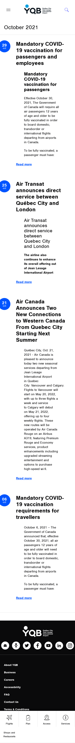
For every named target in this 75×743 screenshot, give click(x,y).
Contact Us (11, 702)
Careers (9, 679)
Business (10, 672)
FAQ (6, 694)
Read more (24, 164)
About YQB (11, 665)
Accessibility (12, 687)
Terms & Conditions (16, 709)
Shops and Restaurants (9, 734)
